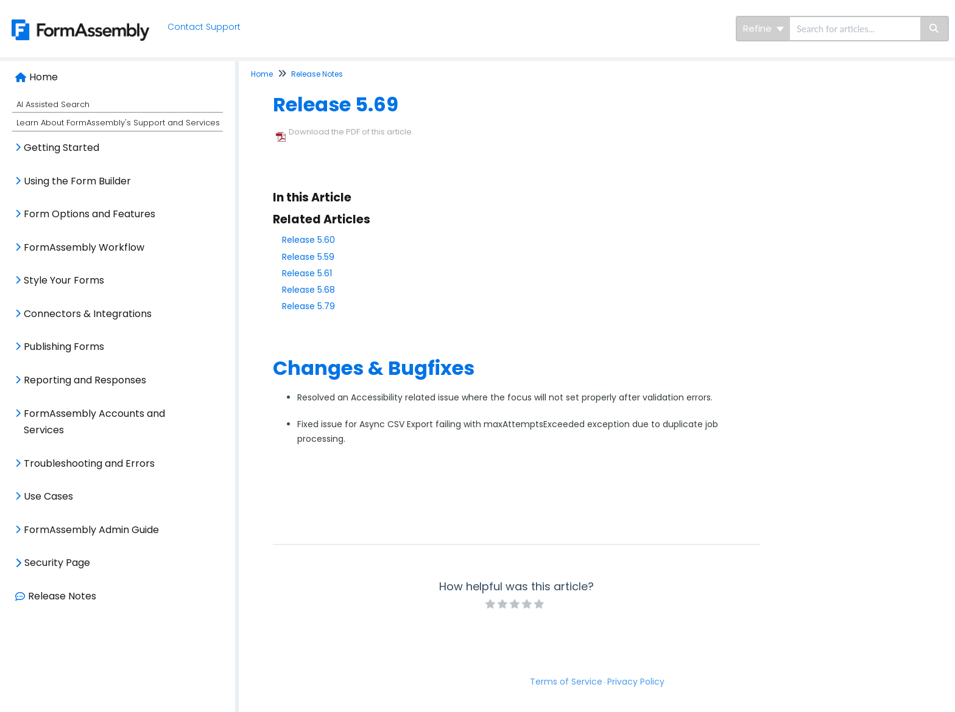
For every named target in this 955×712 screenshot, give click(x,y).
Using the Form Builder (77, 181)
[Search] (934, 28)
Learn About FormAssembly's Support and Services (118, 122)
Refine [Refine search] (763, 28)
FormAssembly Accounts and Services (94, 422)
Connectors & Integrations (88, 314)
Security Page (57, 563)
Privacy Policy (635, 681)
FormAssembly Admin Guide (91, 530)
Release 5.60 (308, 240)
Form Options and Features (89, 214)
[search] (855, 28)
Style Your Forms (64, 280)
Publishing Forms (64, 347)
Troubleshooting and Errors (89, 463)
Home (43, 77)
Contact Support (207, 27)
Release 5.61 (307, 273)
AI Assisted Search (53, 104)
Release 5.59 (308, 257)
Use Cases (48, 496)
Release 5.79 (308, 306)
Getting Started (61, 148)
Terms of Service (566, 681)
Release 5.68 (308, 290)
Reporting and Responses (85, 380)
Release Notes (62, 596)
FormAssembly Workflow (84, 247)
